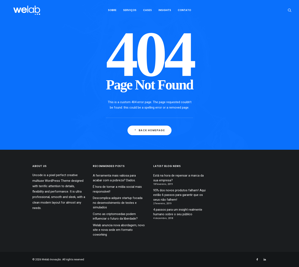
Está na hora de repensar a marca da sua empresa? (178, 178)
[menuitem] (112, 12)
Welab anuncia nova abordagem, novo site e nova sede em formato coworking (119, 229)
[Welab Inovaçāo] (25, 12)
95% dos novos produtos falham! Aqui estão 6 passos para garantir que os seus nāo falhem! (179, 194)
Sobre (112, 12)
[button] (290, 12)
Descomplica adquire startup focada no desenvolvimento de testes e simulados (117, 202)
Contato (184, 12)
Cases (147, 12)
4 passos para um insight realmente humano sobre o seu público (177, 212)
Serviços (129, 12)
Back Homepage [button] (149, 130)
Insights (164, 12)
